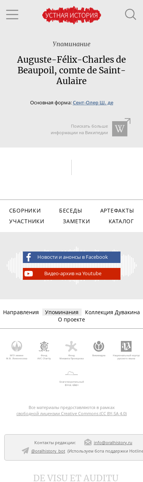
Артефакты (117, 210)
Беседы (70, 210)
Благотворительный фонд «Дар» (71, 377)
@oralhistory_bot (48, 451)
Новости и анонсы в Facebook (65, 257)
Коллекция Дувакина (112, 312)
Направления (21, 312)
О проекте (71, 319)
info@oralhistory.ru (113, 442)
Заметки (76, 221)
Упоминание (71, 44)
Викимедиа (98, 349)
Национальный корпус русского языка (126, 350)
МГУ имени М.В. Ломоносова (17, 350)
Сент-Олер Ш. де (93, 102)
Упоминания (62, 312)
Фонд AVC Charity (44, 350)
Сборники (25, 210)
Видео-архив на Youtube (62, 273)
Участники (26, 221)
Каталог (121, 221)
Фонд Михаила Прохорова (71, 350)
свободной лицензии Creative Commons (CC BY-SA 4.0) (71, 413)
